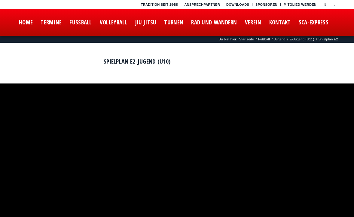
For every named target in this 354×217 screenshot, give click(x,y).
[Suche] (80, 49)
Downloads (237, 4)
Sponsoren (266, 4)
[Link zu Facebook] (325, 4)
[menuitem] (202, 4)
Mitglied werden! (301, 4)
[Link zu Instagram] (334, 4)
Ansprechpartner (202, 4)
